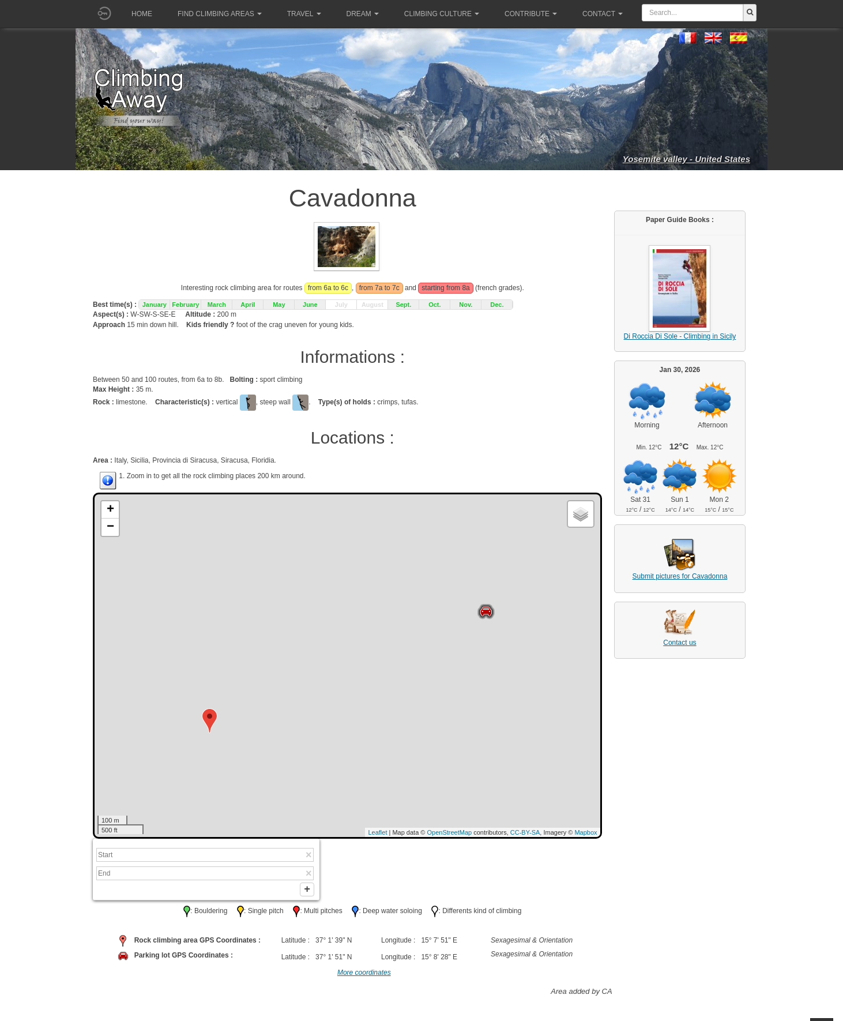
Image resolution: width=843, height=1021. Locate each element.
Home (141, 14)
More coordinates (364, 975)
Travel (304, 14)
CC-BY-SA (525, 832)
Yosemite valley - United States (686, 159)
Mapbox (585, 832)
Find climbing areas (220, 14)
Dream (363, 14)
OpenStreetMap (449, 832)
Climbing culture (441, 14)
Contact (602, 14)
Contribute (531, 14)
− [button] (110, 527)
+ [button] (110, 510)
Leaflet (377, 832)
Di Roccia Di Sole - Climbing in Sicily (680, 336)
